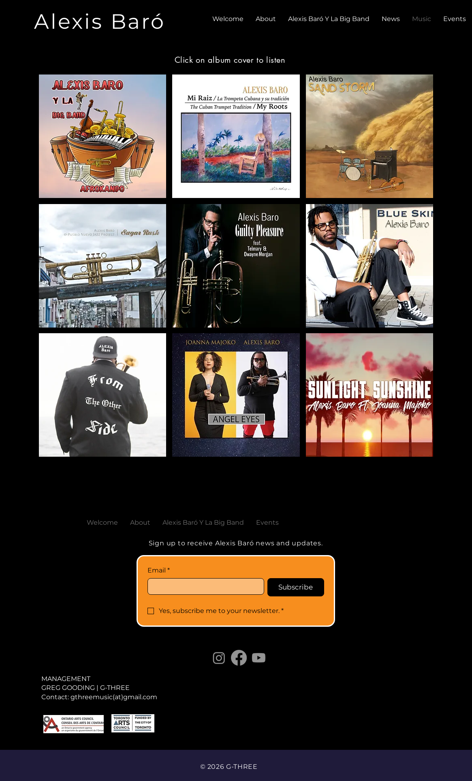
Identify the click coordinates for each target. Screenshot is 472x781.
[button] (103, 136)
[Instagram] (219, 658)
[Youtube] (259, 658)
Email (158, 570)
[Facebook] (239, 658)
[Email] (203, 586)
